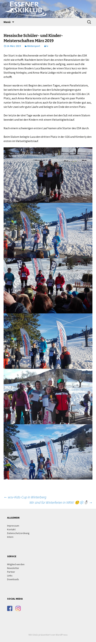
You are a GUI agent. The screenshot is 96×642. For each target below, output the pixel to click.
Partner (11, 571)
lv (47, 46)
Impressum (13, 525)
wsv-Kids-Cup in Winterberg (25, 497)
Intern (10, 536)
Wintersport (33, 46)
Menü (7, 22)
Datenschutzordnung (18, 533)
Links (10, 575)
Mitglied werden (15, 564)
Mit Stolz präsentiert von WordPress (48, 634)
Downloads (13, 579)
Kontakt (11, 529)
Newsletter (13, 568)
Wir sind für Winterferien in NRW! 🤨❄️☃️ (60, 502)
